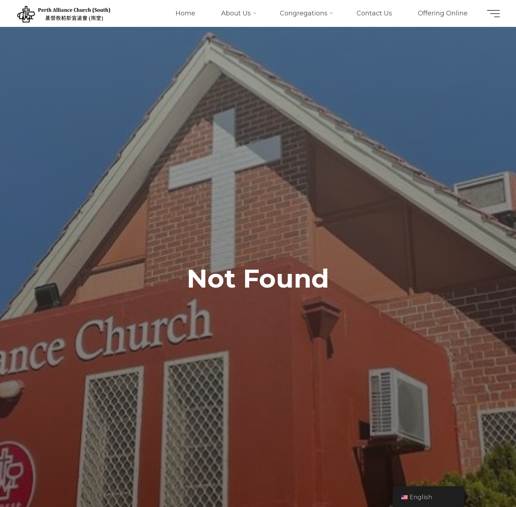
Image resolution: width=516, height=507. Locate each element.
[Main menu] (493, 13)
